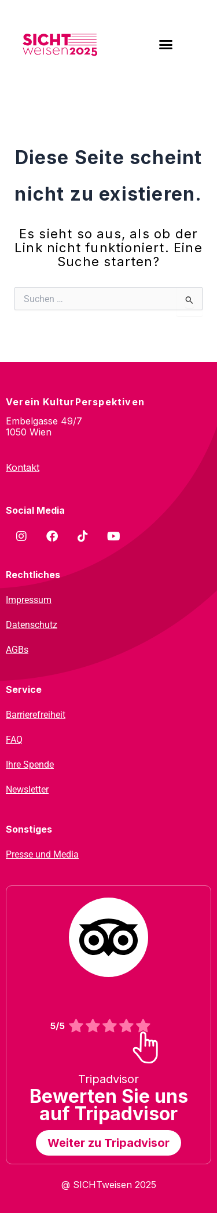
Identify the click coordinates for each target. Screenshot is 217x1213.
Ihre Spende (30, 764)
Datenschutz (31, 624)
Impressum (29, 599)
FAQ (14, 739)
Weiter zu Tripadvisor (108, 1143)
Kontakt (22, 467)
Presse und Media (42, 854)
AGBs (17, 649)
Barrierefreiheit (35, 714)
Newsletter (27, 789)
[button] (165, 45)
